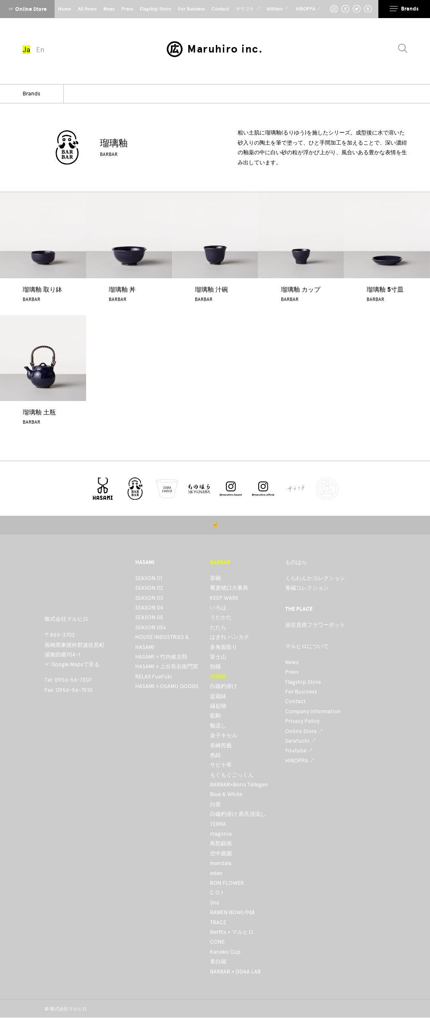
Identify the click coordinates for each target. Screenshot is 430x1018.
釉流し (218, 726)
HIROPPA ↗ (300, 760)
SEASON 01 (148, 578)
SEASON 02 (149, 588)
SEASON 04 (149, 607)
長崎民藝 (221, 745)
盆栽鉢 (218, 696)
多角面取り (223, 647)
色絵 (215, 755)
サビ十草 (221, 765)
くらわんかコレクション (315, 578)
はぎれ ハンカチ (229, 637)
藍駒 (215, 715)
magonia (221, 834)
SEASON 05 (149, 617)
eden (216, 873)
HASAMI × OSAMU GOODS (167, 686)
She (214, 902)
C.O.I (216, 892)
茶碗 (215, 578)
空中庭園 (221, 853)
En (40, 49)
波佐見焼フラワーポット (315, 625)
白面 (215, 804)
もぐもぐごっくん (232, 775)
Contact (295, 701)
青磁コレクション (307, 588)
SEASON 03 (149, 598)
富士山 (218, 657)
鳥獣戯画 (221, 843)
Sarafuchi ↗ (300, 741)
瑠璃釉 (218, 676)
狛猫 (215, 666)
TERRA (218, 824)
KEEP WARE (224, 598)
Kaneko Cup (225, 952)
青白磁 (218, 961)
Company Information (313, 711)
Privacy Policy (302, 721)
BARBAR (109, 154)
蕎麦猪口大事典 (229, 588)
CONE (217, 942)
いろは (218, 607)
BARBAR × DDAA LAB (235, 971)
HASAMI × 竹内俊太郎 (161, 657)
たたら (218, 627)
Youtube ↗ (299, 750)
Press (292, 672)
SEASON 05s (150, 627)
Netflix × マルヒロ (232, 932)
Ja (26, 49)
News (292, 662)
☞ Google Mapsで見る (72, 664)
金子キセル (223, 735)
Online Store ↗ (304, 731)
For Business (301, 691)
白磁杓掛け (223, 686)
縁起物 (218, 706)
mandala (220, 863)
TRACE (218, 922)
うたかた (221, 617)
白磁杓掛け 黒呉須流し (238, 814)
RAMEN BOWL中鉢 (232, 912)
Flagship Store (303, 682)
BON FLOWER (227, 883)
